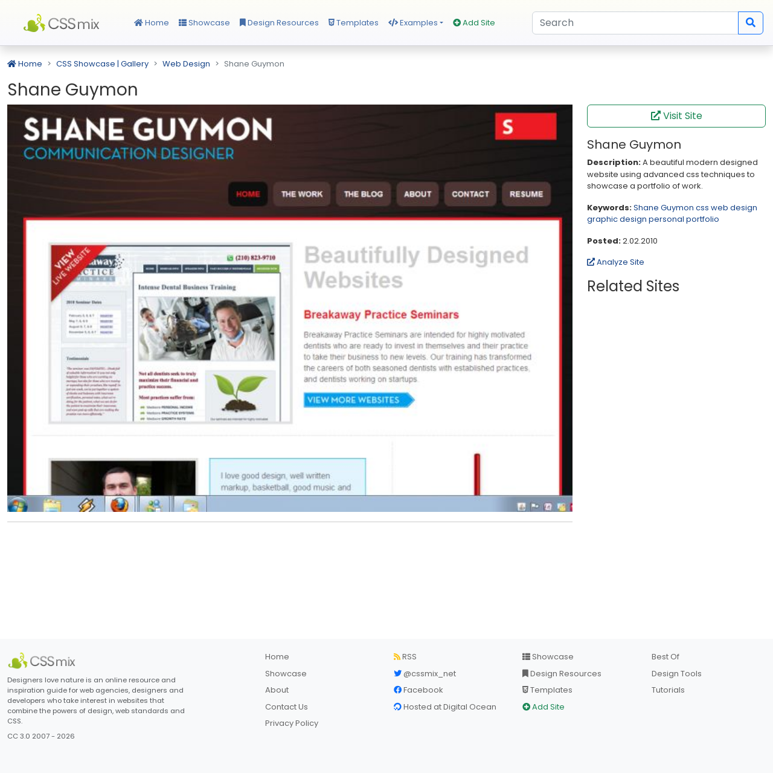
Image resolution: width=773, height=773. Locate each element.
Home (151, 22)
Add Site (474, 22)
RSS (405, 656)
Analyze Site (615, 262)
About (277, 690)
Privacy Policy (291, 723)
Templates (354, 22)
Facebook (418, 690)
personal (666, 219)
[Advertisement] (290, 550)
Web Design (186, 64)
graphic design (617, 219)
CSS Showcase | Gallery (102, 64)
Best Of (665, 656)
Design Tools (677, 673)
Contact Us (286, 707)
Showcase (204, 22)
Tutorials (668, 690)
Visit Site (676, 116)
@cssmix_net (425, 673)
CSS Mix (63, 23)
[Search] (635, 22)
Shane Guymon (663, 207)
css (702, 207)
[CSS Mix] (43, 660)
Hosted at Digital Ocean (445, 707)
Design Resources (279, 22)
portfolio (702, 219)
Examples (413, 22)
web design (734, 207)
